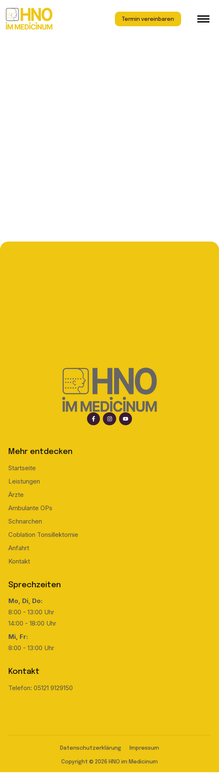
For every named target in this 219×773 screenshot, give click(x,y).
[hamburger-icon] (203, 19)
